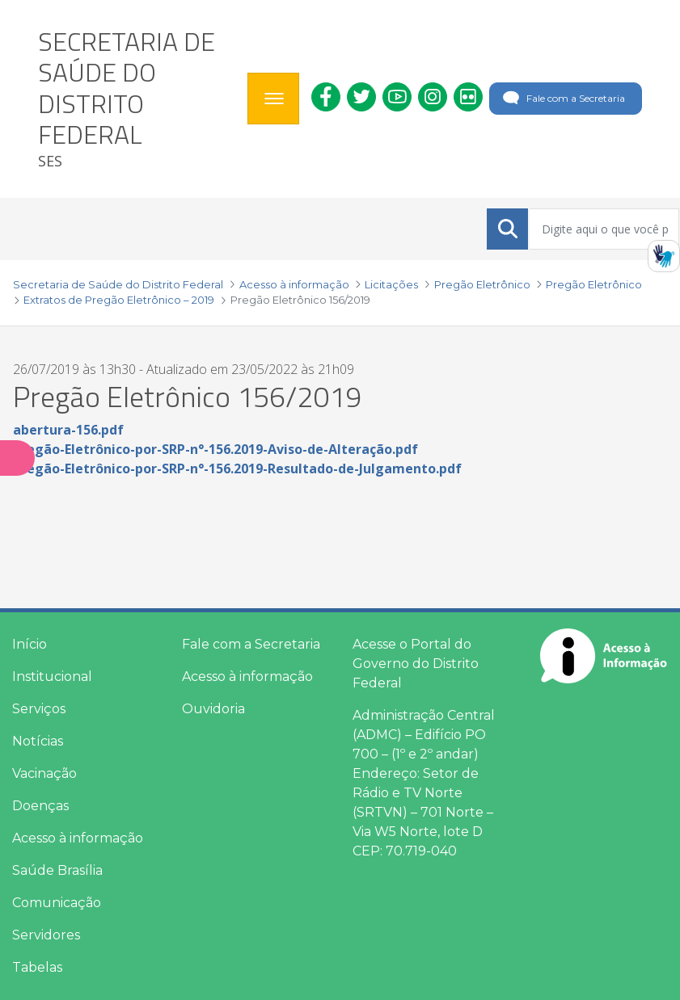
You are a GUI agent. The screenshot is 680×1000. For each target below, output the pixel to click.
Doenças (40, 805)
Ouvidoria (213, 708)
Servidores (46, 935)
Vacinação (44, 773)
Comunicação (56, 902)
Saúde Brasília (57, 870)
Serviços (38, 708)
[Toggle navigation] (273, 98)
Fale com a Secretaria (562, 98)
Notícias (37, 741)
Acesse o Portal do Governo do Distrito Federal (416, 664)
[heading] (136, 99)
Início (29, 644)
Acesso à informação (77, 838)
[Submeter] (508, 228)
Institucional (52, 676)
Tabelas (37, 967)
